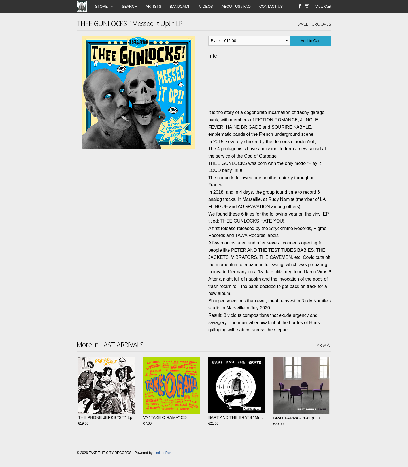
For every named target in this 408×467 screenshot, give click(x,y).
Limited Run (163, 453)
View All (324, 345)
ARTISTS (153, 6)
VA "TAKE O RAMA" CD (165, 418)
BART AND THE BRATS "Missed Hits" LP (245, 418)
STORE (101, 6)
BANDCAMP (180, 6)
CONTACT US (271, 6)
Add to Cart (311, 40)
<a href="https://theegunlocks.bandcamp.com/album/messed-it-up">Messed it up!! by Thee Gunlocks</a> (269, 84)
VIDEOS (206, 6)
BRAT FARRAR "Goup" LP (297, 418)
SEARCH (129, 6)
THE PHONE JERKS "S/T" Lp (105, 418)
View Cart (323, 6)
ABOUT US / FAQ (236, 6)
